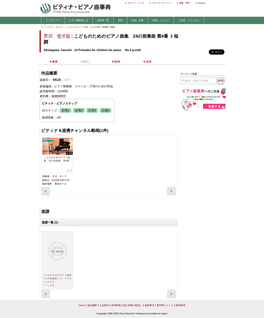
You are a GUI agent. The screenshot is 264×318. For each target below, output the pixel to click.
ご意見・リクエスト (189, 20)
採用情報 (116, 305)
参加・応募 (138, 20)
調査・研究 (184, 3)
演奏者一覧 (103, 20)
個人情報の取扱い (132, 305)
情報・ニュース (161, 20)
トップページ (53, 20)
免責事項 (149, 305)
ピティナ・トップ (136, 3)
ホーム (44, 27)
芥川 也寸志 (56, 27)
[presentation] (45, 191)
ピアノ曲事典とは (78, 20)
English (201, 3)
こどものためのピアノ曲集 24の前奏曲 (82, 27)
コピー (67, 80)
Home (82, 305)
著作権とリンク (165, 305)
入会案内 (104, 305)
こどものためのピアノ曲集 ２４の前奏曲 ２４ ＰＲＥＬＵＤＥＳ (58, 278)
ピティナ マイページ (161, 3)
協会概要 (92, 305)
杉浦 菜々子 (59, 176)
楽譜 (120, 20)
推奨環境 (180, 305)
